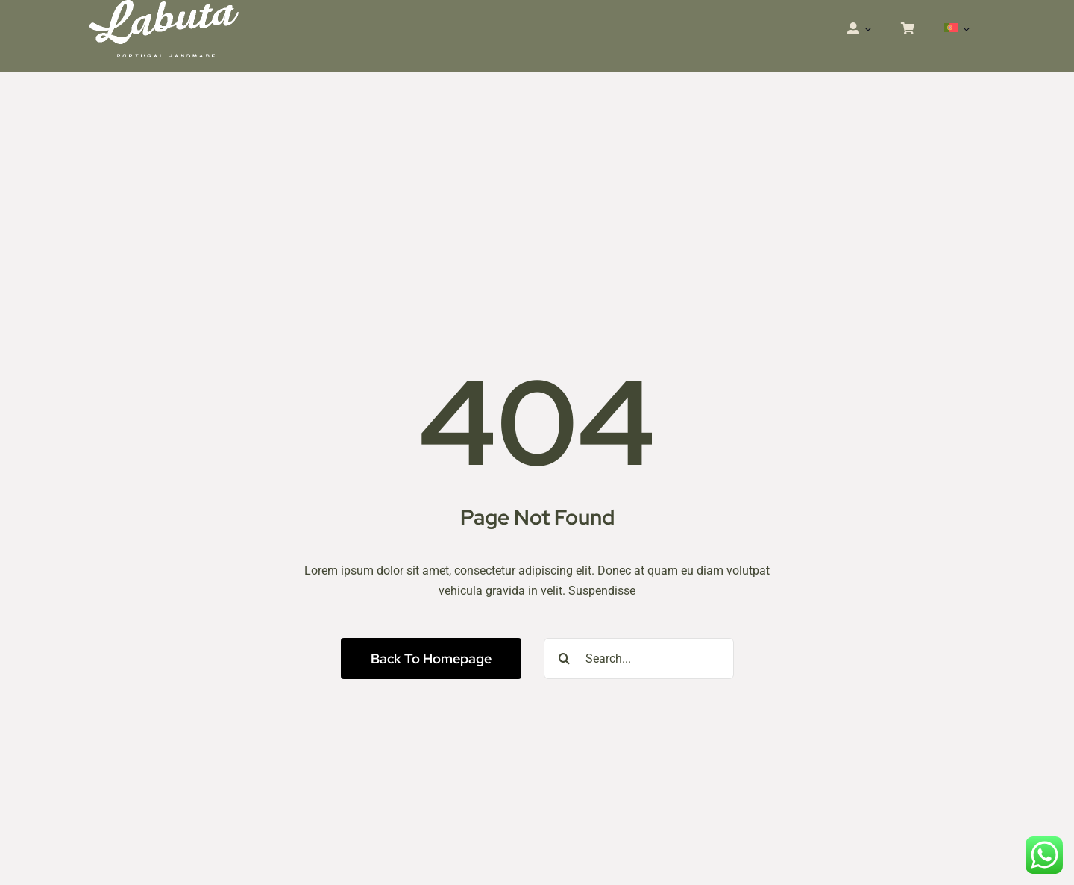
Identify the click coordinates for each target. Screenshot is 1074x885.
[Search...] (639, 658)
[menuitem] (956, 29)
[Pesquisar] (564, 658)
